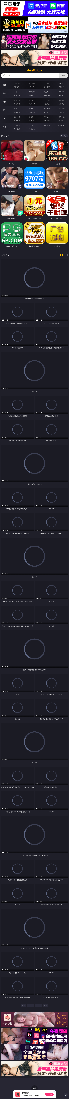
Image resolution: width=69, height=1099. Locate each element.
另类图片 (62, 112)
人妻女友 (47, 117)
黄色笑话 (47, 121)
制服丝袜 (17, 104)
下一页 (38, 1005)
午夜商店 (32, 125)
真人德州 (32, 83)
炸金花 (32, 87)
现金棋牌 (47, 87)
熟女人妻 (17, 95)
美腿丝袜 (17, 112)
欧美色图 (47, 109)
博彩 (5, 85)
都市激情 (17, 117)
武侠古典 (62, 117)
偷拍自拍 (32, 100)
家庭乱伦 (32, 117)
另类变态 (62, 104)
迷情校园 (17, 121)
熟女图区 (47, 112)
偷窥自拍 (17, 109)
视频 (5, 93)
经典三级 (32, 104)
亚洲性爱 (17, 100)
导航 (5, 127)
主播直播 (47, 95)
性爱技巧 (62, 121)
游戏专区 (62, 83)
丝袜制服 (32, 95)
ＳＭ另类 (62, 95)
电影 (5, 102)
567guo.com (34, 70)
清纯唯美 (32, 112)
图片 (5, 110)
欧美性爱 (62, 100)
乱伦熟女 (47, 104)
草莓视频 (47, 125)
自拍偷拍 (32, 92)
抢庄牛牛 (62, 87)
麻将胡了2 (17, 87)
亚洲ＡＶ (17, 92)
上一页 (31, 1005)
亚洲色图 (32, 109)
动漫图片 (62, 109)
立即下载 (49, 1094)
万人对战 (47, 83)
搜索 (63, 76)
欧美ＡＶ (47, 92)
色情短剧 (32, 129)
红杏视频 (17, 129)
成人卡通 (47, 100)
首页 (23, 1005)
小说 (5, 118)
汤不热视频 (61, 125)
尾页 (45, 1005)
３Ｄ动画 (62, 92)
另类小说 (32, 121)
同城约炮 (17, 125)
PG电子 (17, 83)
